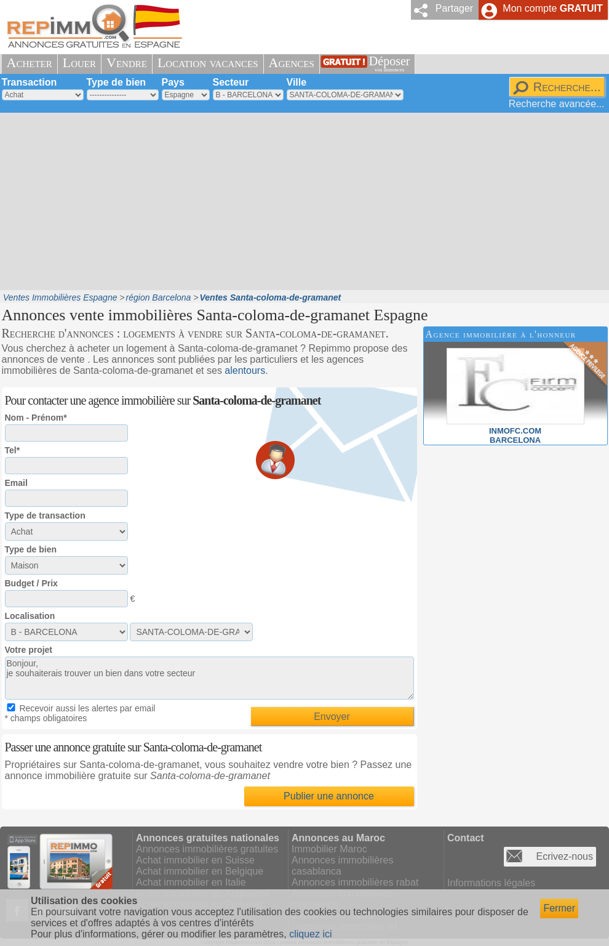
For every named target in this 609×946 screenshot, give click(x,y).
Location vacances (207, 62)
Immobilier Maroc (329, 849)
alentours (245, 370)
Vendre (126, 62)
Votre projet (29, 650)
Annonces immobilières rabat (355, 882)
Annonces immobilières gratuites (207, 849)
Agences (291, 62)
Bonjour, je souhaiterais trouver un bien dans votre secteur (209, 678)
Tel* (12, 450)
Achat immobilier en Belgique (199, 871)
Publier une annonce (329, 796)
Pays (173, 82)
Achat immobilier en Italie (191, 882)
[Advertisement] (275, 200)
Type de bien (116, 82)
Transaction (29, 82)
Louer (79, 62)
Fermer (559, 908)
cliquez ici (310, 934)
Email (16, 483)
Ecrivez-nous (564, 856)
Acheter (29, 62)
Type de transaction (45, 515)
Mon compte (552, 8)
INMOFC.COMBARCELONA (515, 431)
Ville (297, 82)
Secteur (231, 82)
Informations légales (491, 883)
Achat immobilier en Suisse (195, 860)
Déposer (389, 63)
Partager (454, 8)
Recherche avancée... (557, 104)
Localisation (30, 616)
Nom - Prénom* (36, 417)
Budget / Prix (31, 583)
